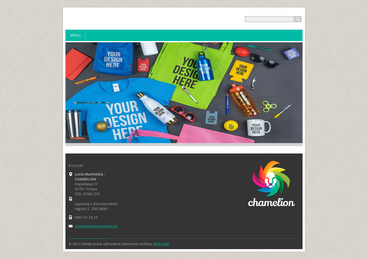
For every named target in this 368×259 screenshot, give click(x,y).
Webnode (161, 243)
